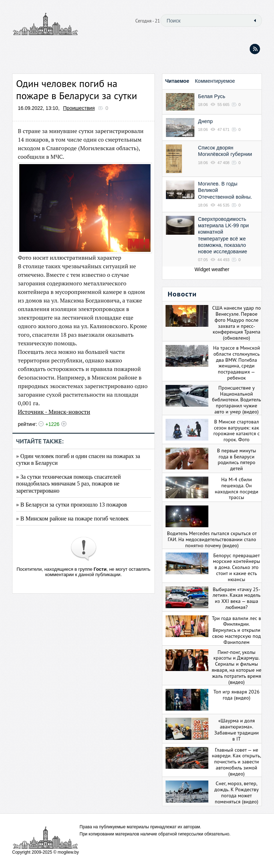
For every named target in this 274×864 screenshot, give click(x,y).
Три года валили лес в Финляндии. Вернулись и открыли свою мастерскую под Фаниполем (236, 630)
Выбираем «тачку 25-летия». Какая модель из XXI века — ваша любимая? (236, 598)
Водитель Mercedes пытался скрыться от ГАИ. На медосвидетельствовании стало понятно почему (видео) (212, 539)
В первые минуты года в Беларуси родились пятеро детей (236, 459)
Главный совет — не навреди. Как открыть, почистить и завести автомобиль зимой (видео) (236, 762)
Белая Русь (211, 96)
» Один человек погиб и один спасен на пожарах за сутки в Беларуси (78, 459)
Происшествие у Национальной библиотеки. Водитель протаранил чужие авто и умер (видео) (236, 400)
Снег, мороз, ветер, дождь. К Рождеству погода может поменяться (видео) (236, 792)
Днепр (205, 121)
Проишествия (79, 108)
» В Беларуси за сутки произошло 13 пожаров (71, 505)
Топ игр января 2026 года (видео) (236, 694)
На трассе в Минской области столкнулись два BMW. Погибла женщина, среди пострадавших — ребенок (236, 363)
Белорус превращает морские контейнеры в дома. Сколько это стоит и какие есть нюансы (236, 567)
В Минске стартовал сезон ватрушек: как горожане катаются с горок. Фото (236, 430)
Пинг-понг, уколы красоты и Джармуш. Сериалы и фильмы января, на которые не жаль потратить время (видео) (237, 667)
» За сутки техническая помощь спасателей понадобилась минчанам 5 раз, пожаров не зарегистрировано (68, 483)
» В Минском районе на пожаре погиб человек (72, 518)
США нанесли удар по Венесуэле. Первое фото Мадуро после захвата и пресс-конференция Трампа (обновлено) (236, 323)
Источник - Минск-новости (54, 412)
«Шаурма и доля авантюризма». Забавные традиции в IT (236, 729)
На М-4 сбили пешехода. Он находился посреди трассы (236, 488)
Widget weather (211, 269)
